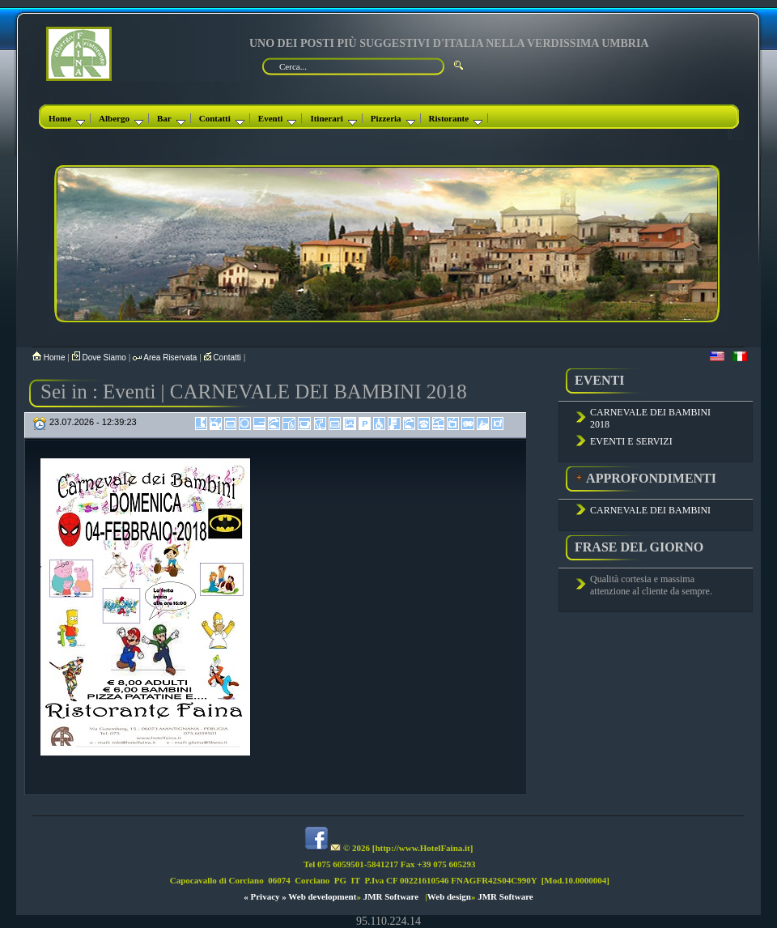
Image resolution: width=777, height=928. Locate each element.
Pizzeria (393, 118)
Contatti (221, 118)
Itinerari (333, 118)
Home (67, 118)
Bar (171, 118)
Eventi (277, 118)
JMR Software (391, 896)
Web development (322, 896)
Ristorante (456, 118)
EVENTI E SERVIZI (631, 441)
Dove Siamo (100, 357)
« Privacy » (265, 896)
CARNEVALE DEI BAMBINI (650, 510)
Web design (449, 896)
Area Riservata (166, 357)
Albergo (121, 118)
